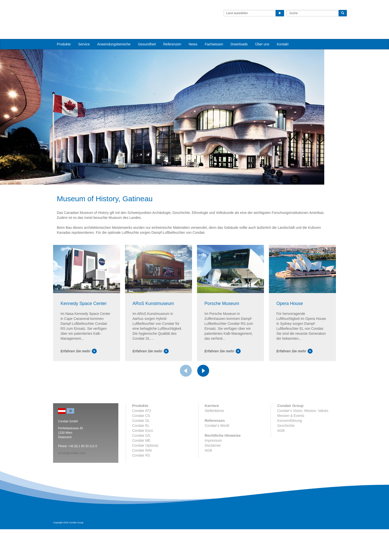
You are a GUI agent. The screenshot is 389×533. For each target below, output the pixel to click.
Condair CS (141, 433)
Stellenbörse (214, 429)
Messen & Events (290, 433)
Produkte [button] (64, 35)
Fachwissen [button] (214, 35)
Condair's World (217, 443)
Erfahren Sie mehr (79, 368)
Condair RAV (142, 468)
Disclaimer (213, 463)
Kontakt (282, 35)
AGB (208, 468)
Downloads (239, 35)
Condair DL (141, 438)
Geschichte (285, 443)
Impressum (213, 458)
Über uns (262, 35)
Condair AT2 (141, 429)
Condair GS (141, 453)
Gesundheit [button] (147, 35)
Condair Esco (142, 448)
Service (84, 35)
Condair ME (141, 458)
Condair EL (141, 443)
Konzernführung (289, 438)
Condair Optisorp (145, 463)
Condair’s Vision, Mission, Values (302, 429)
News (193, 35)
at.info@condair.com (71, 471)
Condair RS (141, 473)
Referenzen (172, 35)
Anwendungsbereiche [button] (114, 35)
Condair (81, 11)
